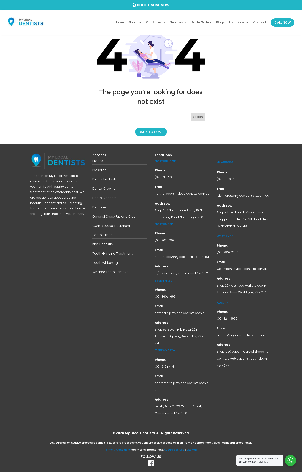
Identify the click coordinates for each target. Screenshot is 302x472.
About (133, 22)
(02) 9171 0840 (226, 179)
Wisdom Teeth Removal (110, 272)
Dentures (99, 207)
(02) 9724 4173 (164, 367)
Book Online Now (153, 5)
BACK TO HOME (151, 132)
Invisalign (99, 170)
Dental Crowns (103, 188)
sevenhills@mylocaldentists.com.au (180, 313)
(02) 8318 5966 (165, 177)
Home (119, 22)
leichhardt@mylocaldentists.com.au (243, 196)
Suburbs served (174, 450)
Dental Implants (104, 179)
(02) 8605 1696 (165, 297)
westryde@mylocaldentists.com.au (242, 269)
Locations (237, 22)
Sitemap (192, 450)
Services (176, 22)
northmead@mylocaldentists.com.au (182, 257)
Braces (97, 161)
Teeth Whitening (105, 262)
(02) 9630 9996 (165, 240)
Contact (259, 22)
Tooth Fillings (102, 235)
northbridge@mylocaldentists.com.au (182, 194)
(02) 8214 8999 (227, 319)
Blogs (220, 22)
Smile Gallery (201, 22)
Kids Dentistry (102, 244)
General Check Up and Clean (115, 216)
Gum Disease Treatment (111, 225)
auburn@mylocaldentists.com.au (241, 335)
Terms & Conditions (117, 450)
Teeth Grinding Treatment (112, 253)
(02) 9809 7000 (227, 252)
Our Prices (154, 22)
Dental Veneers (104, 197)
